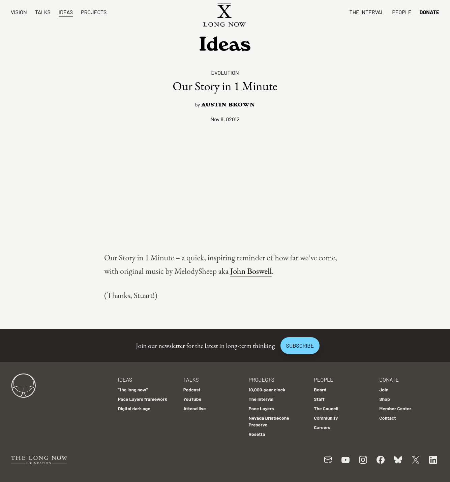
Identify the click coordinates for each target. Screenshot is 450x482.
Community (326, 418)
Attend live (194, 408)
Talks (43, 12)
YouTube (192, 399)
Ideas (66, 12)
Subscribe (300, 345)
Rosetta (256, 434)
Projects (94, 12)
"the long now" (133, 389)
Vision (19, 12)
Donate (429, 12)
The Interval (367, 12)
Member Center (395, 408)
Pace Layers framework (142, 399)
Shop (384, 399)
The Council (326, 408)
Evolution (225, 72)
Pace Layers (261, 408)
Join (383, 389)
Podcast (192, 389)
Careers (322, 427)
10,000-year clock (266, 389)
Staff (319, 399)
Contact (387, 418)
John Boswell (251, 271)
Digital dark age (134, 408)
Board (320, 389)
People (401, 12)
